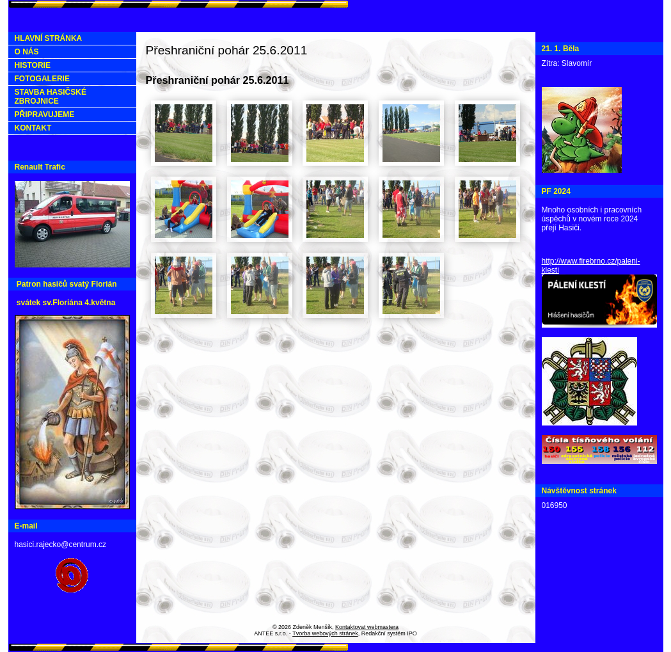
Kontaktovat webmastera (367, 627)
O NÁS (27, 51)
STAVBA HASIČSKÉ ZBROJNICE (50, 97)
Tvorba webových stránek (325, 633)
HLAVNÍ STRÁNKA (49, 38)
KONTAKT (33, 127)
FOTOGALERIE (42, 78)
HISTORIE (33, 65)
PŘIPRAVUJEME (45, 114)
